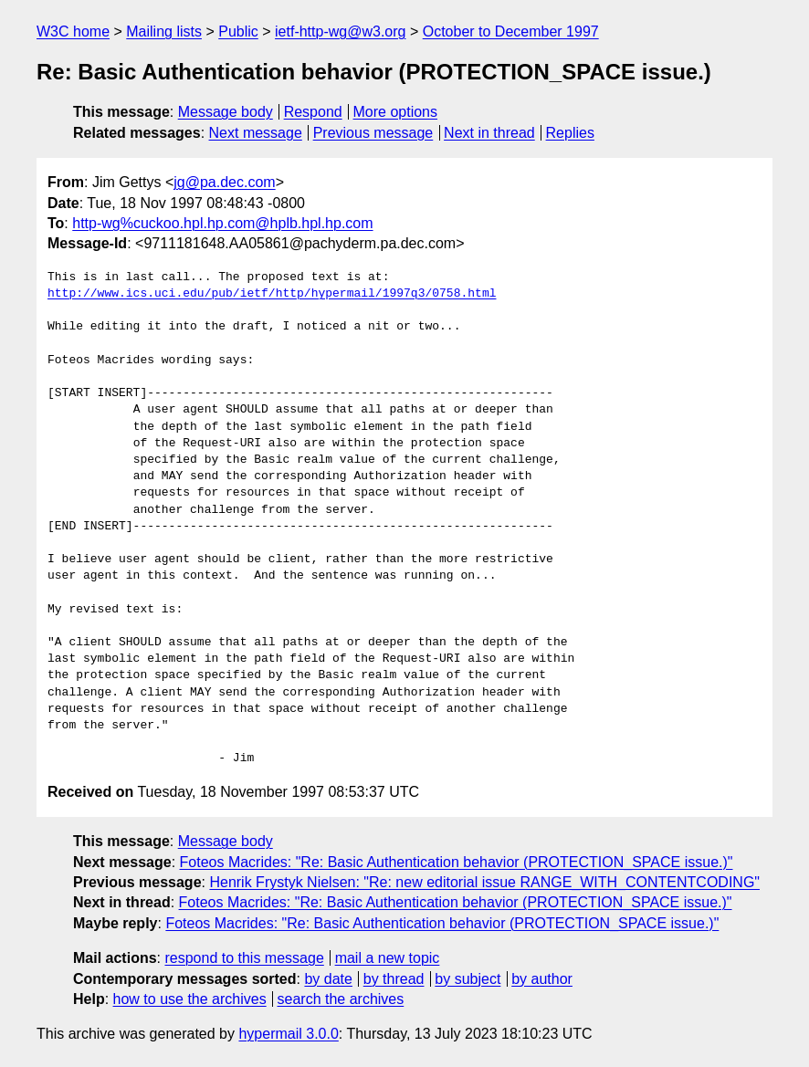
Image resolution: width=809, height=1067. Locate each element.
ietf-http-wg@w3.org (340, 31)
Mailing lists (164, 31)
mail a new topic (387, 958)
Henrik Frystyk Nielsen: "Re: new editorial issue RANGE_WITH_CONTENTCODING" (484, 882)
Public (238, 31)
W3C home (73, 31)
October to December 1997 (511, 31)
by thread (394, 979)
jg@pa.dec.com (224, 182)
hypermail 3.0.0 (288, 1033)
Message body (225, 112)
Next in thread (489, 133)
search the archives (341, 999)
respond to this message (243, 958)
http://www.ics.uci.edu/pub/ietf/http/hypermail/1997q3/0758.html (271, 294)
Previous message (373, 133)
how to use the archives (190, 999)
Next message (255, 133)
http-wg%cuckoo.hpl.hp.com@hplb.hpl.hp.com (222, 223)
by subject (467, 979)
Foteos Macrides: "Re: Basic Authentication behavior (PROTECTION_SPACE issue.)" (456, 862)
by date (328, 979)
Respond (313, 112)
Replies (570, 133)
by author (542, 979)
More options (395, 112)
